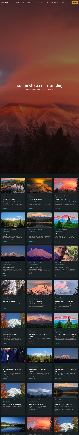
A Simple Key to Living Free (36, 404)
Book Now (75, 2)
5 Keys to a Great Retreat (35, 234)
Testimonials (55, 2)
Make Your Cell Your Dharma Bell (12, 404)
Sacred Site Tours (39, 2)
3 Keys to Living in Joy (9, 199)
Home (17, 2)
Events (48, 2)
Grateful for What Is (60, 199)
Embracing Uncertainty (9, 267)
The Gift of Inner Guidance (62, 267)
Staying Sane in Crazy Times (10, 234)
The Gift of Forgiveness (9, 301)
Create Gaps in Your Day (35, 199)
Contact (62, 2)
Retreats (30, 2)
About (23, 2)
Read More (5, 208)
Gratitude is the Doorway (10, 334)
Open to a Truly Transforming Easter (65, 334)
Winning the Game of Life (62, 234)
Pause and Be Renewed (35, 301)
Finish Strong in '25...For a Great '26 (65, 301)
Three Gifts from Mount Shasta (63, 404)
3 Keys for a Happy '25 (35, 267)
